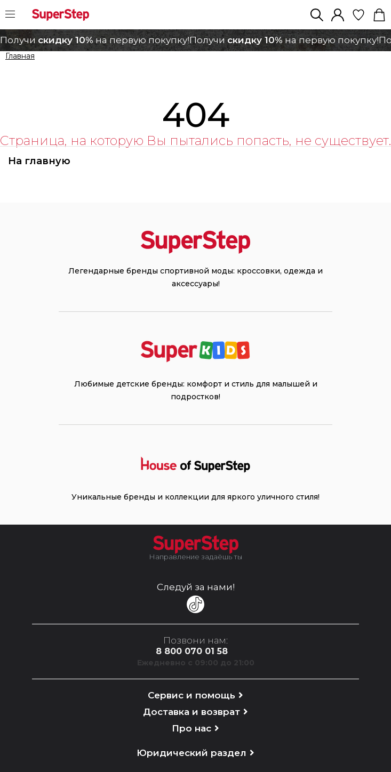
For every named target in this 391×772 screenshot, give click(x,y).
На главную (39, 161)
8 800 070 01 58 (192, 651)
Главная (20, 56)
